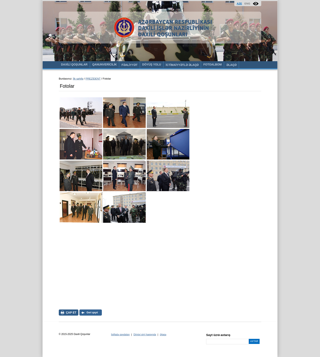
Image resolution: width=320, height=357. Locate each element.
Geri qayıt (92, 312)
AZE (239, 3)
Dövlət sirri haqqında (144, 334)
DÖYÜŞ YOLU (151, 64)
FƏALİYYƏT (129, 65)
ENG (247, 3)
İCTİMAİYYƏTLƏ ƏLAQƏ (182, 65)
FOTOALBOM (212, 64)
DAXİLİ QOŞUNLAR (74, 64)
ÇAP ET (71, 312)
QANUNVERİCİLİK (104, 64)
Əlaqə (163, 334)
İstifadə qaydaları (120, 334)
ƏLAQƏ (231, 65)
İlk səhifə (78, 78)
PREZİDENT (93, 78)
